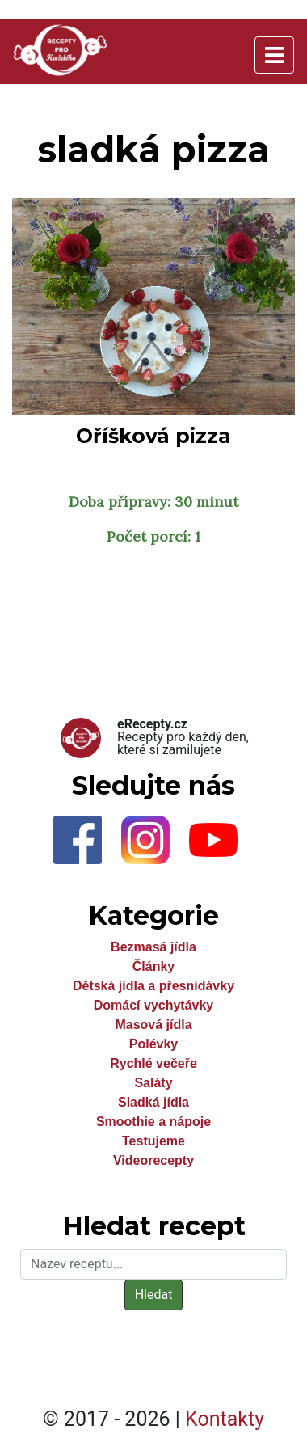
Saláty (153, 1083)
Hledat (154, 1294)
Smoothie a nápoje (153, 1121)
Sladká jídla (153, 1102)
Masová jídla (153, 1024)
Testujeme (153, 1141)
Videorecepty (153, 1160)
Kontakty (224, 1419)
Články (153, 966)
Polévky (153, 1044)
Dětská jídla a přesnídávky (153, 986)
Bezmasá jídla (153, 947)
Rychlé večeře (153, 1063)
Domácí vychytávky (154, 1005)
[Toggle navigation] (274, 55)
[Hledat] (153, 1264)
